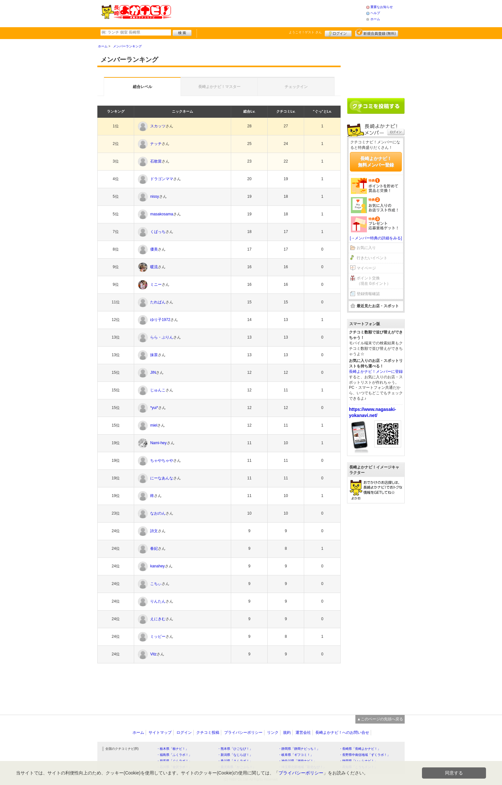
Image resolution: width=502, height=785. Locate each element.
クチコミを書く (376, 106)
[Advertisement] (268, 12)
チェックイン (296, 86)
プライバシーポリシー (243, 732)
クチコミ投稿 (207, 732)
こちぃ (156, 583)
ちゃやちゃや (161, 460)
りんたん (158, 601)
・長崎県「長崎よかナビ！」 (360, 748)
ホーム (375, 19)
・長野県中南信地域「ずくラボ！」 (364, 755)
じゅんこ (158, 390)
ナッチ (156, 143)
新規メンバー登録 (376, 32)
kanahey (157, 566)
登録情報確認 (368, 294)
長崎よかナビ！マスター (219, 86)
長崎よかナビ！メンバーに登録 (376, 371)
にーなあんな (161, 478)
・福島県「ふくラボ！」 (174, 755)
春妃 (154, 548)
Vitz (153, 654)
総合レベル (142, 86)
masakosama (161, 214)
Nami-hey (158, 443)
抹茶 (154, 355)
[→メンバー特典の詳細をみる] (376, 238)
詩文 (154, 531)
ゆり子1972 (160, 319)
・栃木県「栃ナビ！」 (173, 748)
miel (153, 425)
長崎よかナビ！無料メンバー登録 (376, 161)
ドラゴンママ (161, 179)
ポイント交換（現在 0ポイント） (374, 281)
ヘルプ (375, 13)
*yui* (154, 407)
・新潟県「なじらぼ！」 (235, 755)
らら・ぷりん (161, 337)
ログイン (338, 32)
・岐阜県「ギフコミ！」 (295, 755)
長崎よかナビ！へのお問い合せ (342, 732)
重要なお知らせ (381, 7)
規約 (287, 732)
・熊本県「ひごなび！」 (235, 748)
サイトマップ (160, 732)
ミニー (156, 284)
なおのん (158, 513)
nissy (154, 196)
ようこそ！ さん (305, 32)
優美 (154, 249)
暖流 (154, 267)
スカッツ (158, 126)
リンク (273, 732)
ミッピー (158, 636)
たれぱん (158, 302)
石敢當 (156, 161)
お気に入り (366, 247)
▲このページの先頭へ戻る (380, 719)
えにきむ (158, 619)
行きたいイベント (372, 258)
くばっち (158, 231)
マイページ (366, 268)
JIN (153, 372)
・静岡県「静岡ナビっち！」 (299, 748)
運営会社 (303, 732)
